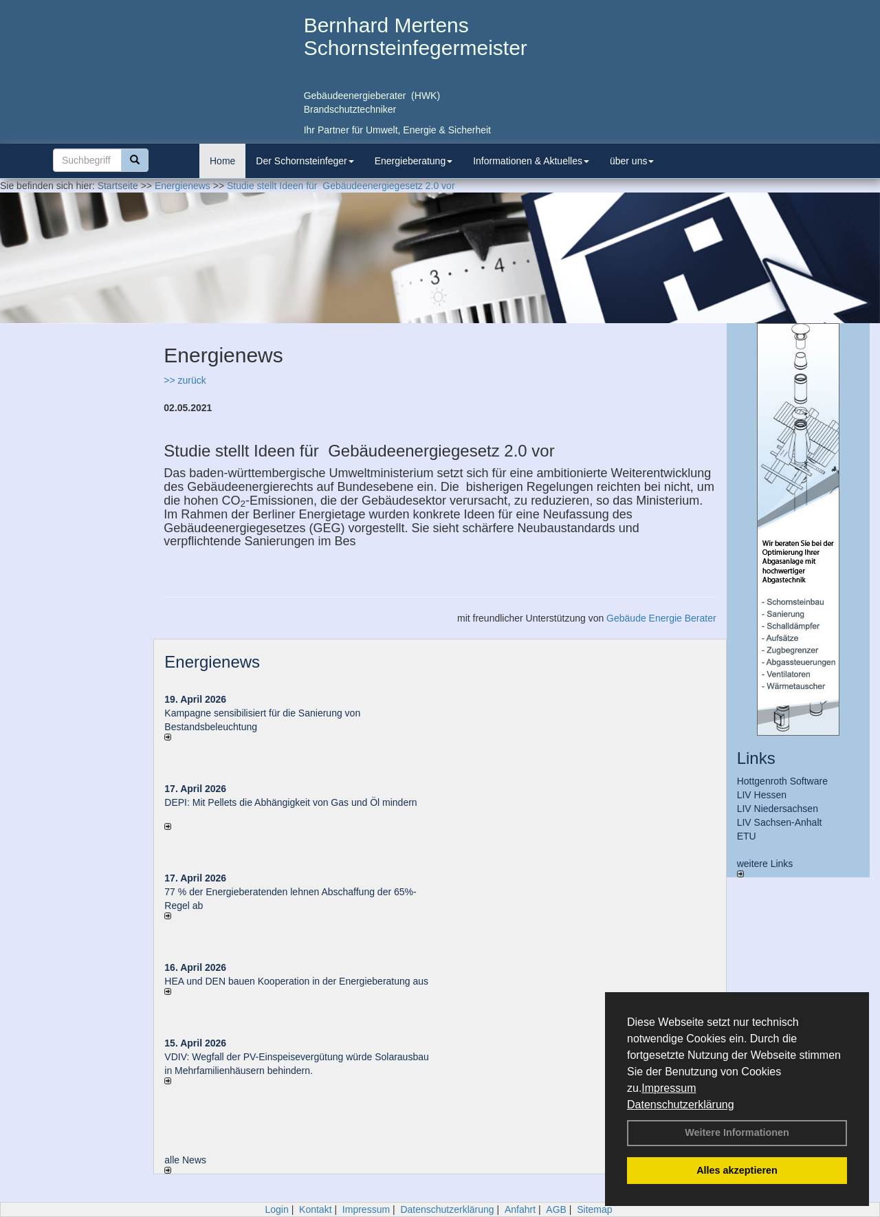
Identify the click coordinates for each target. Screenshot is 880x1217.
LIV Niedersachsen (777, 808)
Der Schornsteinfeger (304, 160)
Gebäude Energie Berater (661, 618)
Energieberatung (414, 160)
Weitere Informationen (737, 1132)
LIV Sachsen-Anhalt (779, 822)
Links (756, 758)
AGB (556, 1209)
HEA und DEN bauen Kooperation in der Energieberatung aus (296, 981)
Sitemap (594, 1209)
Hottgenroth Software (782, 781)
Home (222, 160)
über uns (632, 160)
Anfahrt (520, 1209)
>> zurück (185, 380)
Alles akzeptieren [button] (737, 1170)
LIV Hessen (761, 794)
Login (276, 1209)
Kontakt (315, 1209)
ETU (746, 836)
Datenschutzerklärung (680, 1104)
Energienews (212, 662)
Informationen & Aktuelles (531, 160)
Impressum (668, 1088)
